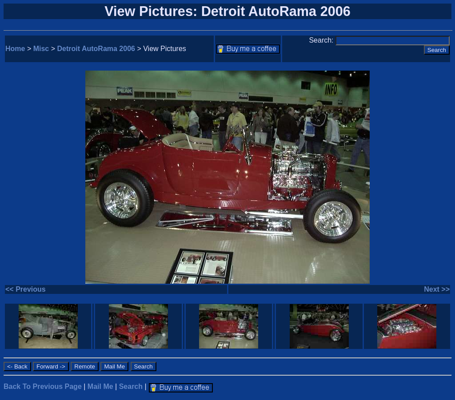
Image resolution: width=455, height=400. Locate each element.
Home (15, 48)
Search (131, 386)
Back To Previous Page (43, 386)
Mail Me (100, 386)
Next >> (437, 289)
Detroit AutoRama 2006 (96, 48)
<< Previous (25, 289)
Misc (41, 48)
